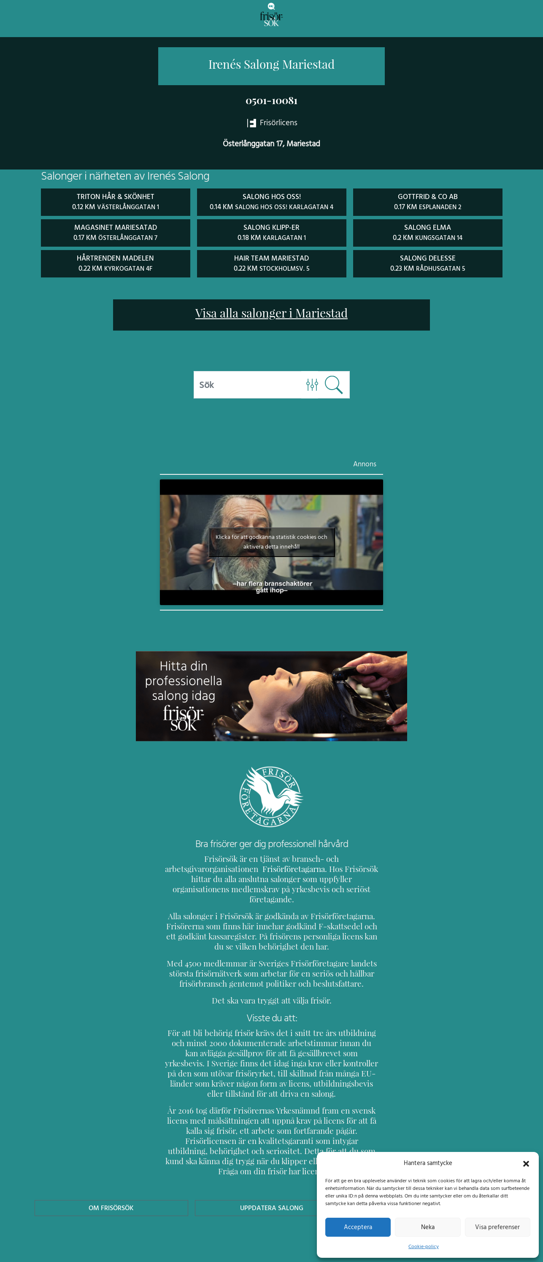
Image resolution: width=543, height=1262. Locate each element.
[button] (526, 1163)
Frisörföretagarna (196, 867)
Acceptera (358, 1227)
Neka (428, 1227)
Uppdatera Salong (271, 1176)
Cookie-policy (423, 1246)
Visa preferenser (497, 1227)
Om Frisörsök (111, 1176)
